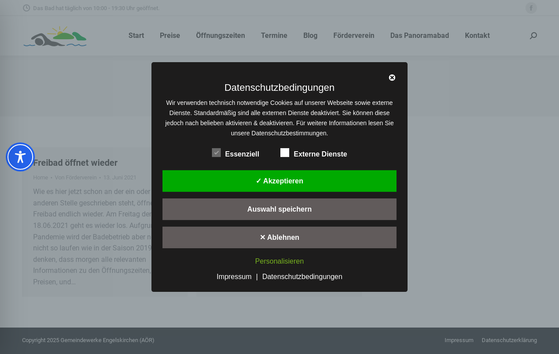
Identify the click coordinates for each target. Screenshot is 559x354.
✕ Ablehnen (279, 237)
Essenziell (235, 152)
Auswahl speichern (279, 209)
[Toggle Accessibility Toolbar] (20, 157)
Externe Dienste (313, 152)
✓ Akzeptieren (279, 181)
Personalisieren (279, 261)
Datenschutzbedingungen (302, 276)
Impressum (234, 276)
